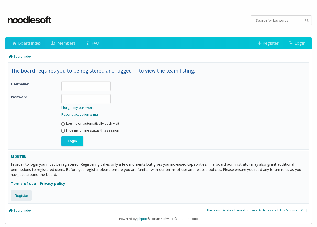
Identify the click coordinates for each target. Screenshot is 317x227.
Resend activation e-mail (80, 114)
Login (296, 43)
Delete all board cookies (239, 210)
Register (268, 43)
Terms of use (23, 183)
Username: (20, 84)
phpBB (142, 219)
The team (213, 210)
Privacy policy (52, 183)
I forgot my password (77, 107)
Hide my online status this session (90, 130)
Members (62, 43)
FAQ (92, 43)
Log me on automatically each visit (90, 123)
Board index (26, 43)
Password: (19, 96)
